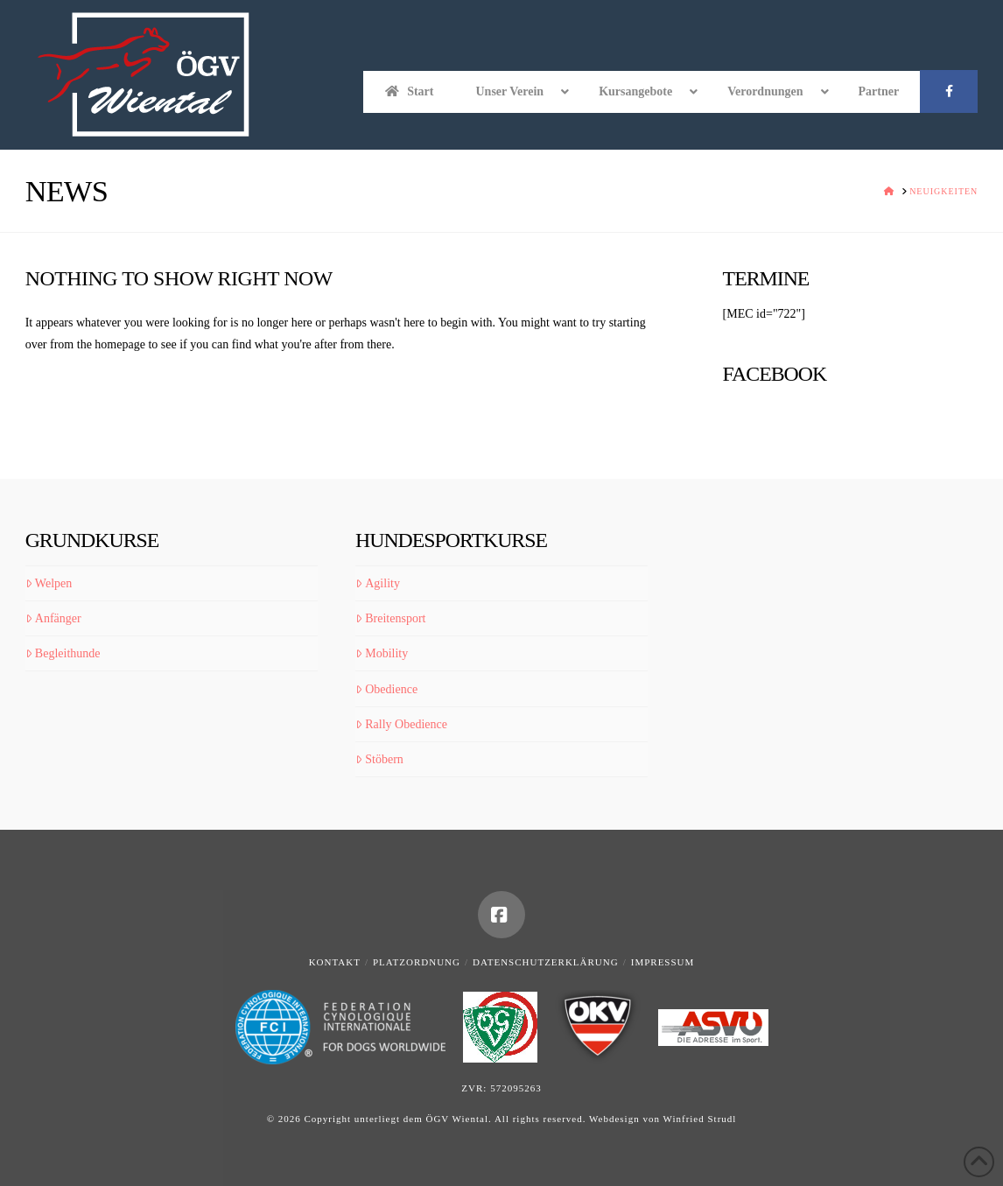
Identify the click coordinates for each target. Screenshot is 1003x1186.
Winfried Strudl (699, 1118)
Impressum (663, 962)
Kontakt (335, 962)
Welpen (49, 583)
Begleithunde (63, 653)
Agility (377, 583)
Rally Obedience (401, 724)
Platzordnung (416, 962)
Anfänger (53, 618)
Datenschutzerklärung (546, 962)
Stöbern (379, 759)
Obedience (386, 689)
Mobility (381, 653)
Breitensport (390, 618)
